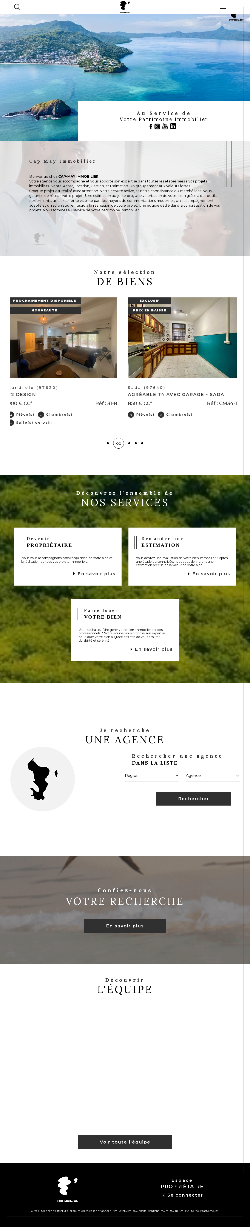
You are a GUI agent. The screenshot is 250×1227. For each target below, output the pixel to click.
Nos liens (184, 1211)
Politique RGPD (199, 1211)
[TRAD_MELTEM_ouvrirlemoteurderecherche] (17, 6)
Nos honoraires (122, 1211)
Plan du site (139, 1211)
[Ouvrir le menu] (222, 7)
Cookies (214, 1211)
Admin (173, 1211)
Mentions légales (158, 1211)
